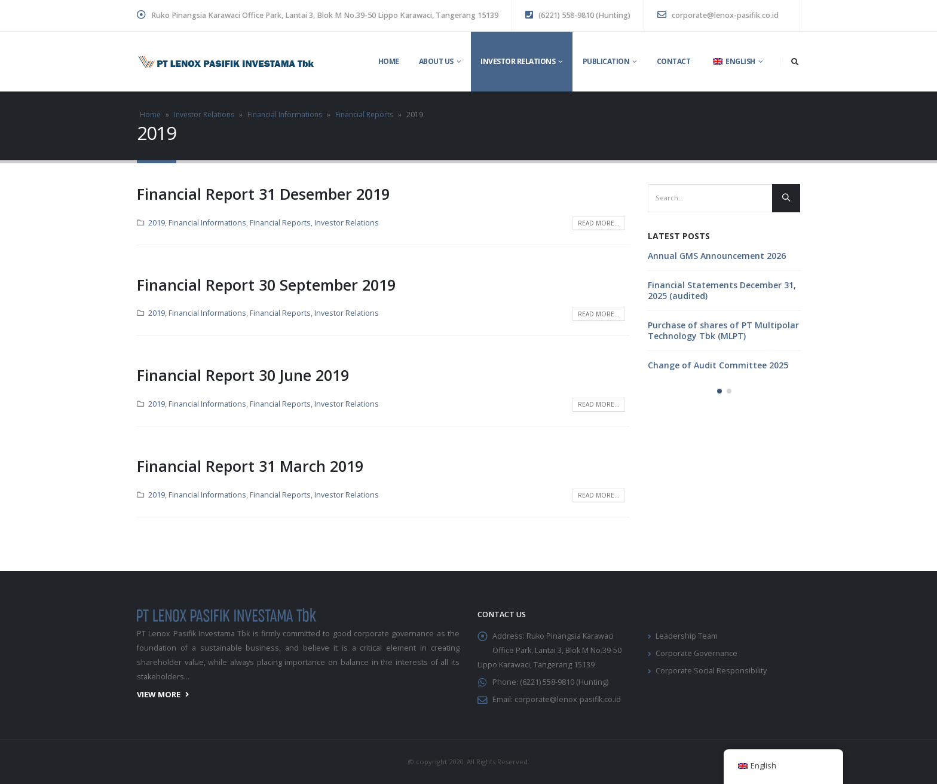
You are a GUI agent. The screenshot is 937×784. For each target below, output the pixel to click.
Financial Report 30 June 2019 (243, 375)
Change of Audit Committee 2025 (718, 365)
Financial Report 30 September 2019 (266, 284)
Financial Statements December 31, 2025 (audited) (722, 290)
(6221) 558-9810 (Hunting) (577, 15)
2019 (156, 223)
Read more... (599, 223)
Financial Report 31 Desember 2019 (263, 194)
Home (388, 61)
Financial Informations (284, 114)
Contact (674, 61)
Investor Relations (517, 61)
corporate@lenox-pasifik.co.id (718, 15)
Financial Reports (364, 114)
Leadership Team (687, 636)
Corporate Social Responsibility (711, 671)
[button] (719, 391)
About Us (436, 61)
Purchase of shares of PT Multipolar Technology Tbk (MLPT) (723, 330)
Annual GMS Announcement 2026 (717, 255)
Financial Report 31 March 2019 (250, 466)
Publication (606, 61)
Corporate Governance (696, 653)
